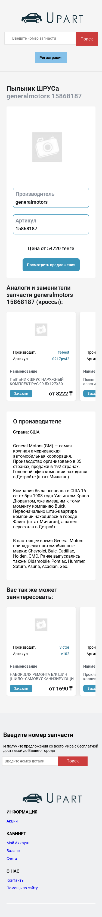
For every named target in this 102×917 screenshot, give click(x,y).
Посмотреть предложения (51, 265)
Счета (12, 858)
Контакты (15, 880)
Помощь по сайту (22, 888)
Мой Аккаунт (18, 843)
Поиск (87, 39)
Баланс (13, 851)
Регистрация (51, 57)
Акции (12, 821)
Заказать (21, 393)
